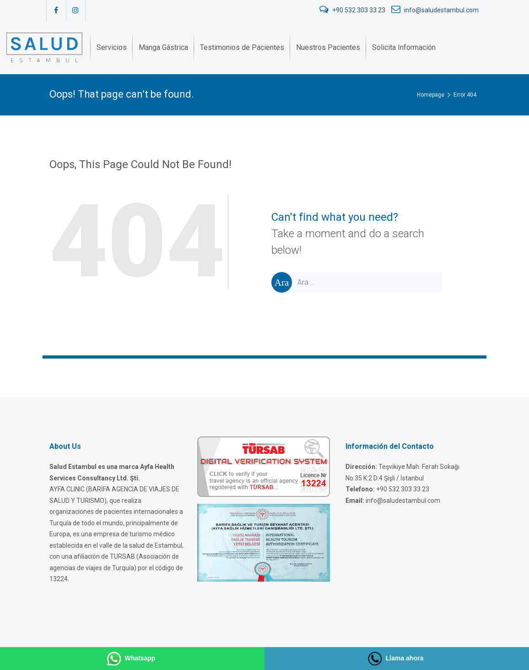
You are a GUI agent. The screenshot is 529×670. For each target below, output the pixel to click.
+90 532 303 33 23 (353, 10)
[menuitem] (112, 47)
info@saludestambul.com (435, 10)
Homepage (430, 95)
